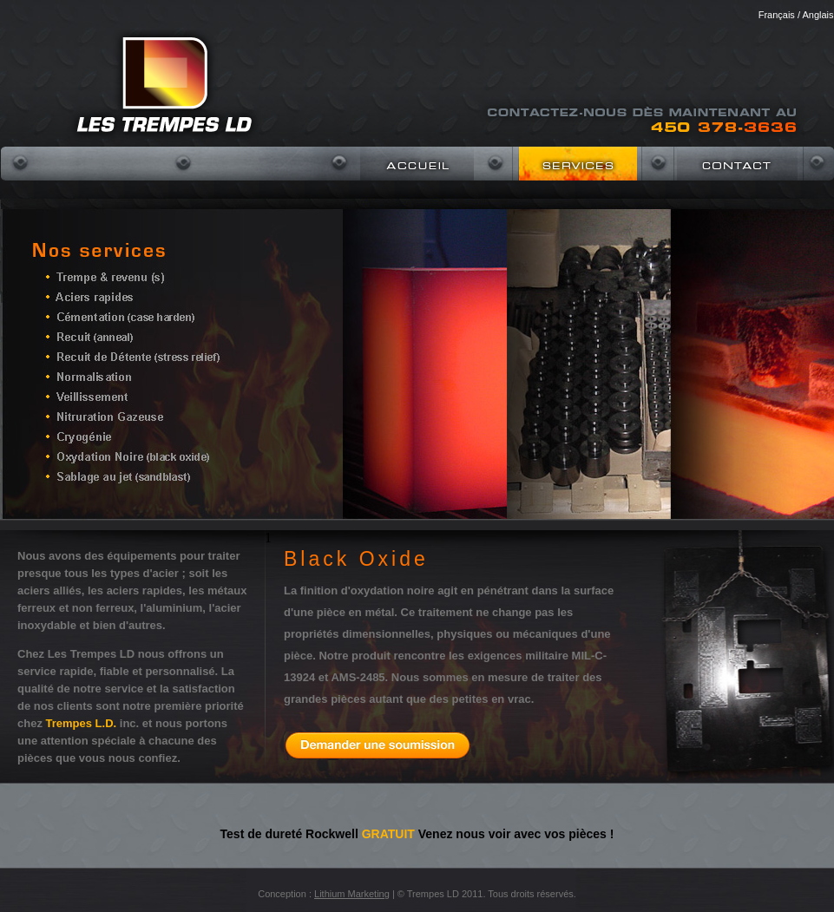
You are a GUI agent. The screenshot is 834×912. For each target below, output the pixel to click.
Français (776, 15)
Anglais (817, 15)
